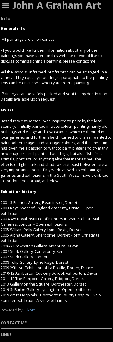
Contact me (14, 322)
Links (6, 334)
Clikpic (29, 310)
